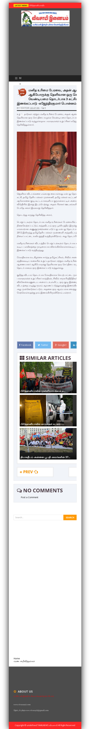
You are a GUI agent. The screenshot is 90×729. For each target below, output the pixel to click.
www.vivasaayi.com (22, 704)
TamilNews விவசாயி (47, 725)
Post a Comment (29, 497)
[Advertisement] (45, 51)
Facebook (25, 344)
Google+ (61, 344)
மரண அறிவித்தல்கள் (24, 661)
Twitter (43, 344)
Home (17, 658)
